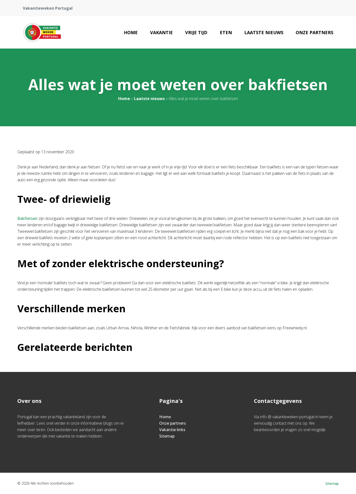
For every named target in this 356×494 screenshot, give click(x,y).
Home (131, 32)
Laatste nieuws (263, 32)
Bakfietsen (27, 218)
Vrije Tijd (196, 32)
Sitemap (167, 436)
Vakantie (161, 32)
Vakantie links (172, 429)
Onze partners (314, 32)
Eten (226, 32)
